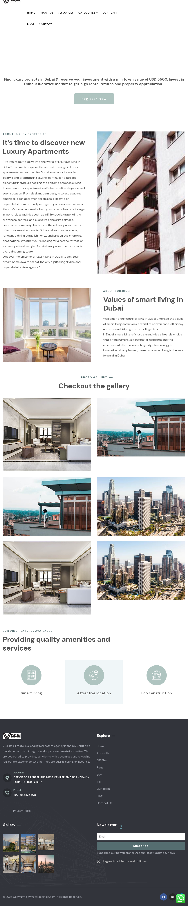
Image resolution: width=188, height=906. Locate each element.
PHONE (17, 790)
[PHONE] (7, 792)
